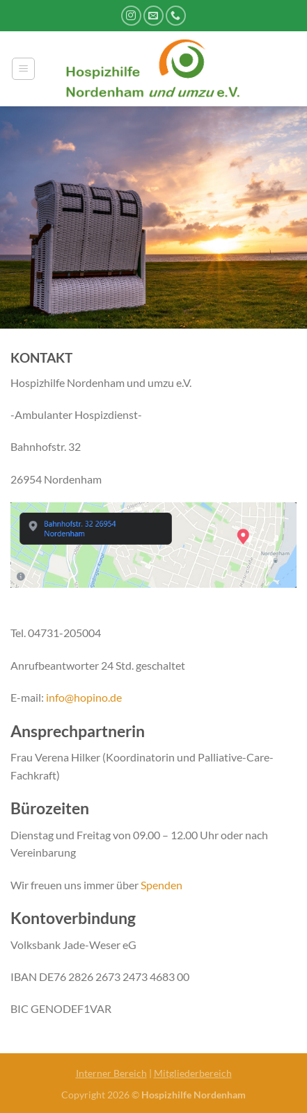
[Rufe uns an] (176, 16)
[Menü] (23, 69)
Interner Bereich (111, 1073)
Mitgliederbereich (193, 1073)
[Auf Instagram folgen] (131, 16)
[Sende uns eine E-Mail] (153, 16)
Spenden (161, 884)
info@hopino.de (84, 697)
